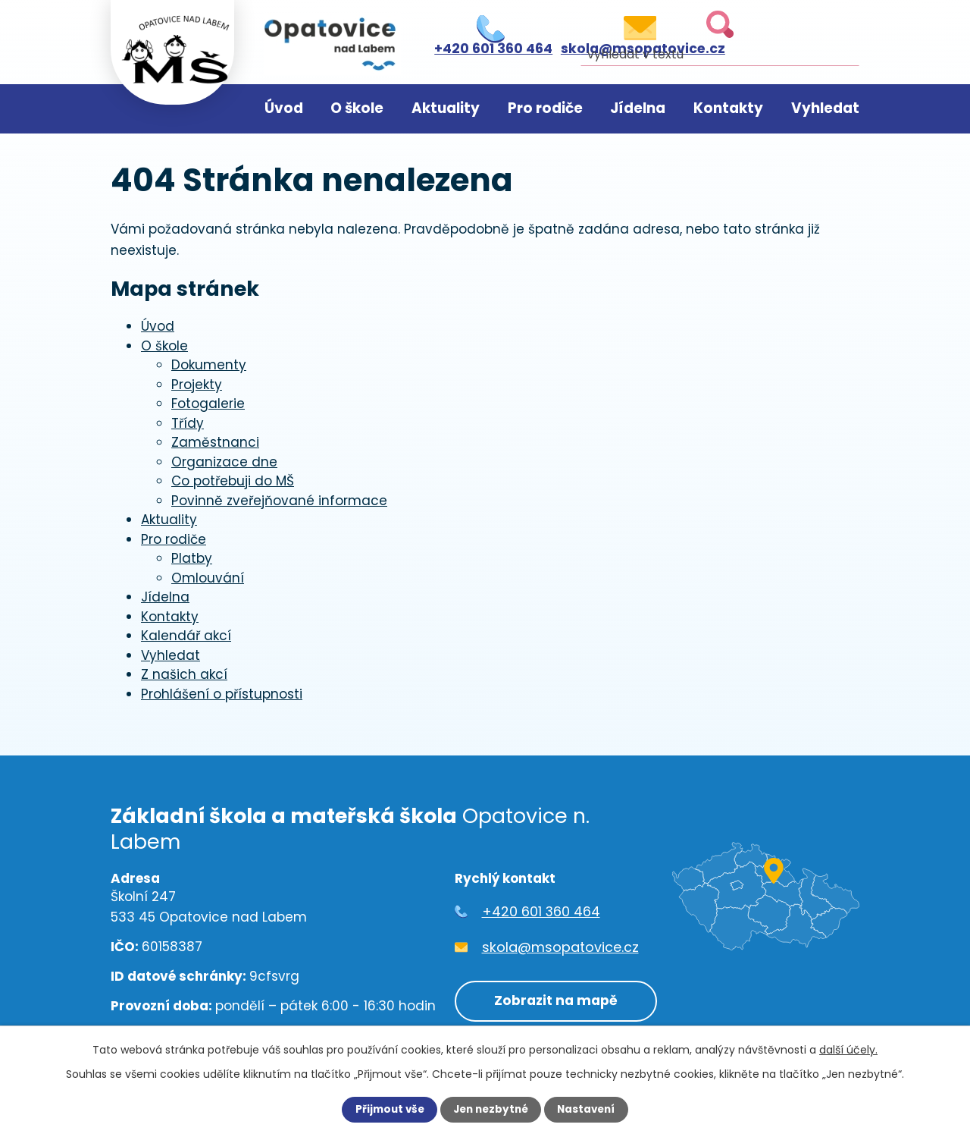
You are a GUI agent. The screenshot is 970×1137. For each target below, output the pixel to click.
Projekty (196, 384)
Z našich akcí (184, 674)
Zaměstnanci (215, 442)
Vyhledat (825, 108)
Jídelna (637, 108)
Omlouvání (207, 578)
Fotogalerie (208, 403)
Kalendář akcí (186, 636)
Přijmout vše (386, 1109)
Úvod (283, 108)
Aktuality (445, 108)
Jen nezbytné (490, 1109)
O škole (356, 108)
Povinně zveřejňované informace (279, 501)
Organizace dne (224, 462)
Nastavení (589, 1109)
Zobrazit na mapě (552, 999)
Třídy (187, 423)
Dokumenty (208, 365)
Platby (191, 558)
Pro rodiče (545, 108)
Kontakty (728, 108)
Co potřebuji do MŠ (232, 481)
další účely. (848, 1049)
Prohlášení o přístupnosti (221, 694)
